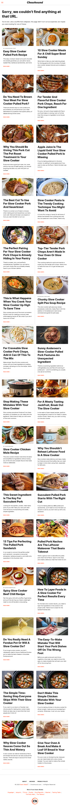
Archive (32, 781)
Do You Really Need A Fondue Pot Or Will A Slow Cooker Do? (16, 643)
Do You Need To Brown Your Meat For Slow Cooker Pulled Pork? (17, 100)
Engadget (11, 792)
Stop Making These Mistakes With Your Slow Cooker (15, 405)
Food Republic (39, 792)
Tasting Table (56, 792)
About (24, 781)
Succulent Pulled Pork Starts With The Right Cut (52, 498)
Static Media (24, 784)
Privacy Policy (42, 781)
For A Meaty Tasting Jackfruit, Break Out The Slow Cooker (50, 405)
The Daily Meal (30, 794)
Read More (6, 66)
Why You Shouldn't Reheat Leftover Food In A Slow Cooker (51, 452)
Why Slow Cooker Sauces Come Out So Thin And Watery (16, 746)
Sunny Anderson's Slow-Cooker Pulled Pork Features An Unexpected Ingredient (50, 355)
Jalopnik (18, 792)
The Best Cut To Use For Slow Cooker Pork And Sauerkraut (17, 204)
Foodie (31, 792)
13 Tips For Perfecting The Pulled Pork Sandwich (17, 545)
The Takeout (40, 794)
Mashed (47, 792)
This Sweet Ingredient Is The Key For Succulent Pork (17, 498)
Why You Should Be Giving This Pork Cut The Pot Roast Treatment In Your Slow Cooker (16, 153)
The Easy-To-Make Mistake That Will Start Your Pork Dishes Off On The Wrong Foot (52, 646)
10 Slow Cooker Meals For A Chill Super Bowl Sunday (52, 54)
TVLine (25, 792)
